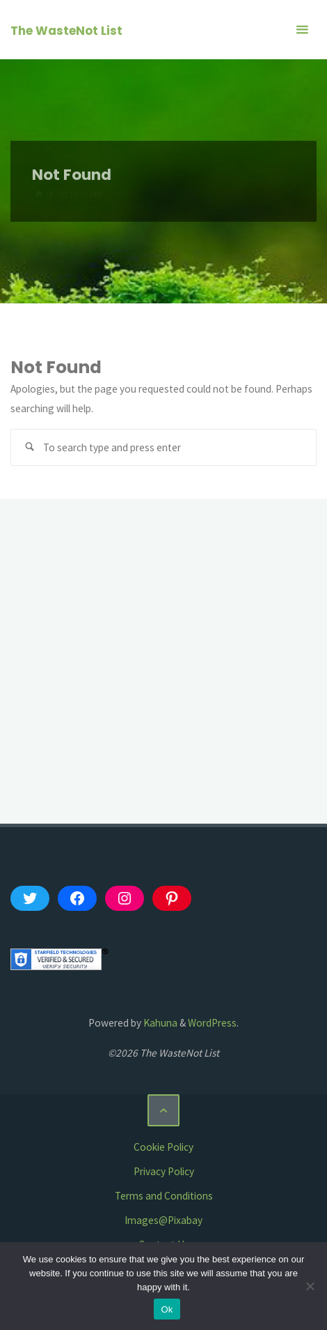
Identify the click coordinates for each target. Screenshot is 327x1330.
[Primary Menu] (302, 29)
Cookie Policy (163, 1147)
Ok (167, 1309)
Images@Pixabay (163, 1220)
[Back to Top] (163, 1110)
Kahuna (159, 1022)
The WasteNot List (66, 30)
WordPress (212, 1022)
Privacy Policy (164, 1171)
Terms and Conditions (164, 1195)
